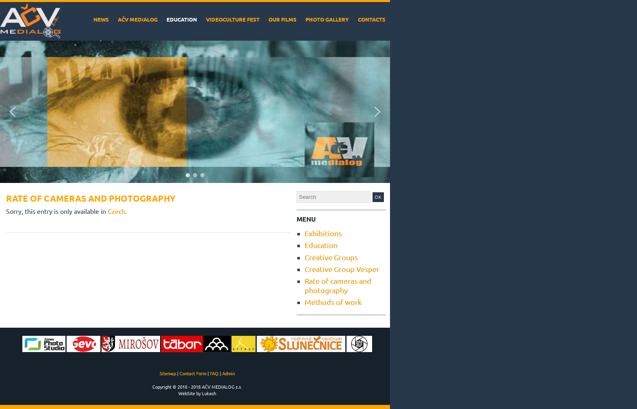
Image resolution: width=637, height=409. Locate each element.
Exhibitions (323, 233)
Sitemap (168, 373)
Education (182, 19)
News (101, 19)
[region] (195, 112)
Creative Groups (331, 257)
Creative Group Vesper (342, 269)
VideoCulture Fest (233, 19)
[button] (12, 111)
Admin (228, 373)
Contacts (372, 19)
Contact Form (193, 373)
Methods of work (333, 302)
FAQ (214, 373)
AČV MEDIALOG (138, 19)
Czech (116, 211)
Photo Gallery (327, 19)
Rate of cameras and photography (338, 285)
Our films (283, 19)
